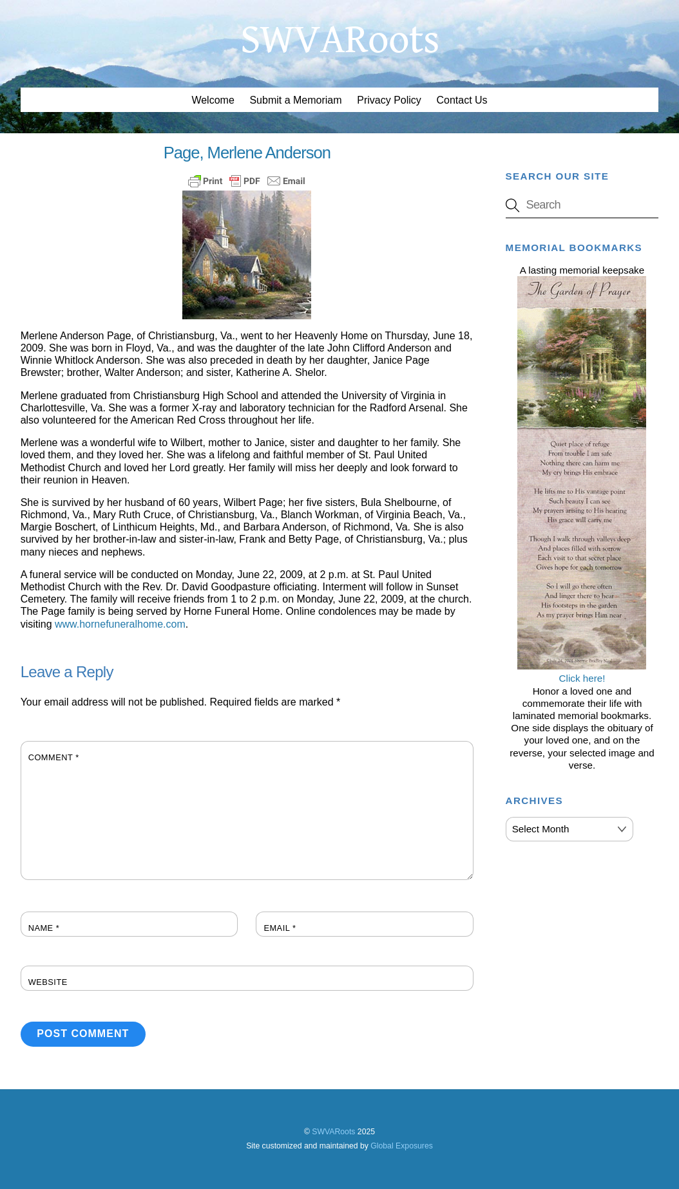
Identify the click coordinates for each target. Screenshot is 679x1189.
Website (48, 982)
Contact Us (461, 100)
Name (44, 928)
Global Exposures (401, 1145)
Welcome (212, 100)
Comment (53, 757)
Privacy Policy (389, 100)
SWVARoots (333, 1131)
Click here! (581, 672)
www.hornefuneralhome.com (120, 624)
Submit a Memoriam (295, 100)
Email (279, 928)
